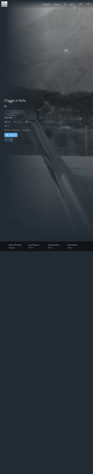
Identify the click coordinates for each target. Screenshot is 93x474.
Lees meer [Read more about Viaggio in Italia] (8, 117)
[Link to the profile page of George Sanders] (56, 245)
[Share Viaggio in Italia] (11, 140)
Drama (7, 130)
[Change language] (81, 4)
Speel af (10, 135)
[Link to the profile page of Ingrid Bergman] (36, 245)
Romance (16, 130)
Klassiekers (26, 130)
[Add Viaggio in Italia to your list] (6, 140)
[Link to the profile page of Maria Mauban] (76, 245)
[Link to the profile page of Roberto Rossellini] (17, 245)
